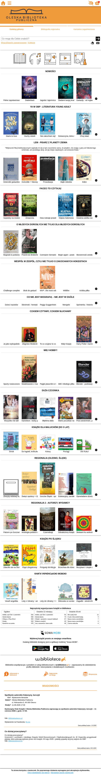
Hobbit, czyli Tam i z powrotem (11, 614)
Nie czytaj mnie (72, 614)
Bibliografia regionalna (50, 29)
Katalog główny (17, 29)
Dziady (4, 621)
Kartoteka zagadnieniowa (84, 29)
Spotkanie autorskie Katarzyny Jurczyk (22, 695)
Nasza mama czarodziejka (75, 619)
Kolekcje (31, 43)
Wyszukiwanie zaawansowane (14, 43)
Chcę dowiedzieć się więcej (38, 773)
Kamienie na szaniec (8, 623)
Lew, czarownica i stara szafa (43, 623)
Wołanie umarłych (40, 621)
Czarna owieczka (73, 623)
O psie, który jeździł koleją (75, 617)
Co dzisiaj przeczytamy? (16, 731)
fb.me (28, 722)
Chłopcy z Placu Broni (9, 619)
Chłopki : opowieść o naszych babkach (46, 619)
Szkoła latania (6, 617)
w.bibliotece (62, 665)
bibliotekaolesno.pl (15, 718)
